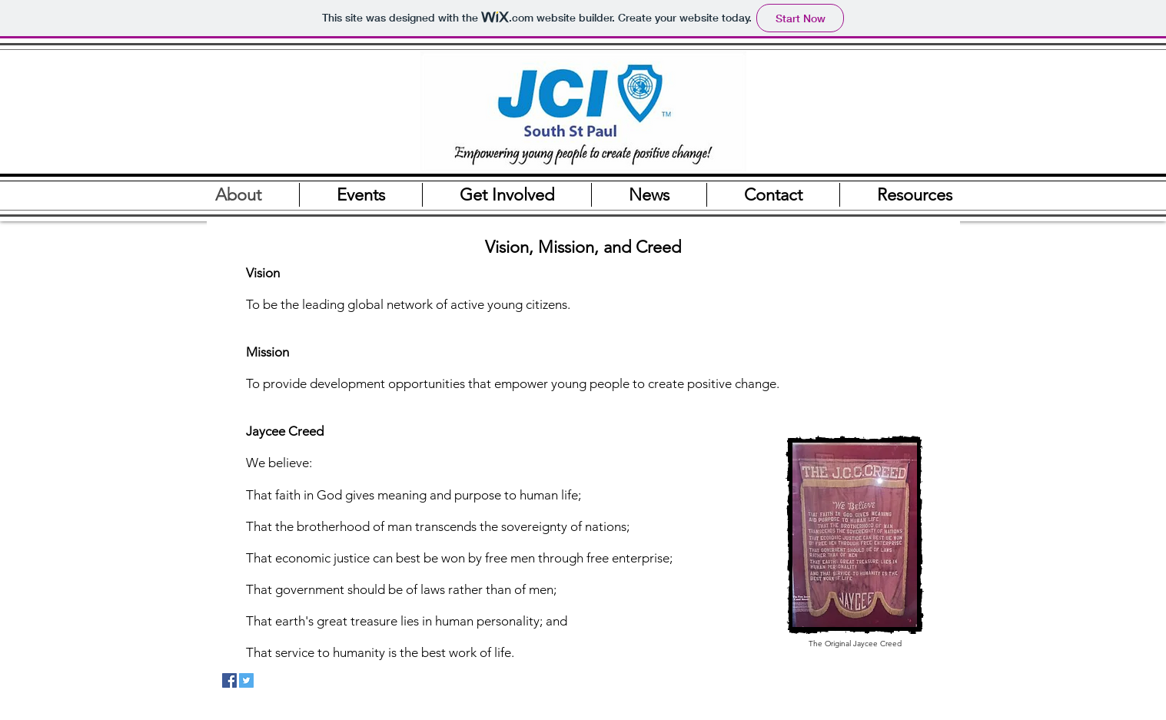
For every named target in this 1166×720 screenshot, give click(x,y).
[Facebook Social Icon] (229, 680)
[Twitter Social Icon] (246, 680)
